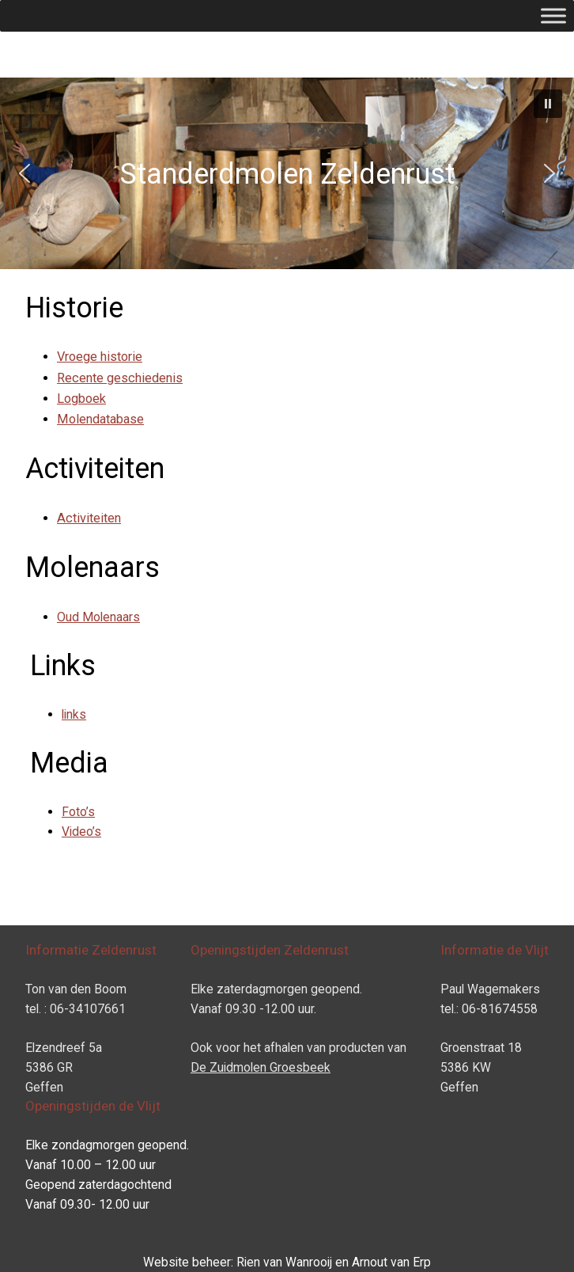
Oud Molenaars (98, 617)
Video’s (81, 831)
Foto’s (78, 811)
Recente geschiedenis (120, 377)
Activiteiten (89, 518)
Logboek (81, 398)
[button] (548, 103)
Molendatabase (100, 419)
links (74, 714)
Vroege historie (99, 356)
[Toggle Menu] (553, 15)
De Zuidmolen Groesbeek (260, 1067)
